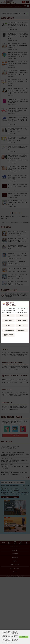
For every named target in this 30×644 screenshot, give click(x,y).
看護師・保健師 (8, 320)
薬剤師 (21, 315)
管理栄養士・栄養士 (21, 320)
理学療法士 (21, 325)
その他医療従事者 (22, 330)
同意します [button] (24, 636)
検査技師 (8, 325)
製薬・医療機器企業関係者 (8, 330)
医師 (8, 315)
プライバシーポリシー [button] (8, 642)
